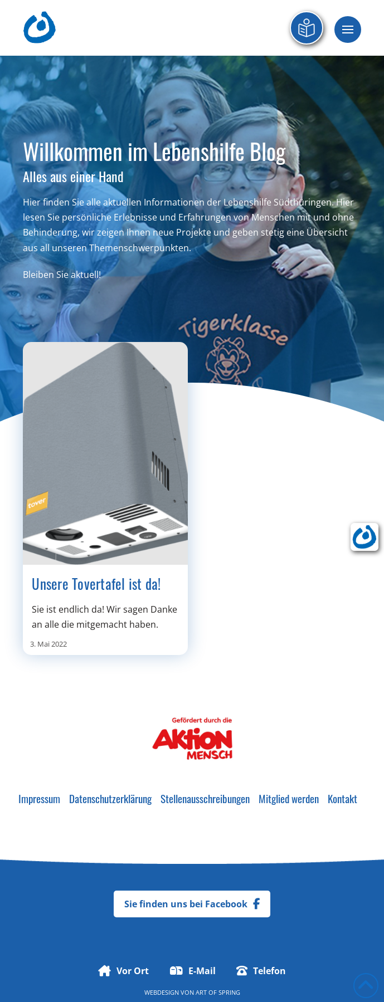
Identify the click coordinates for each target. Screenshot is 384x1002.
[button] (347, 29)
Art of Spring (218, 992)
